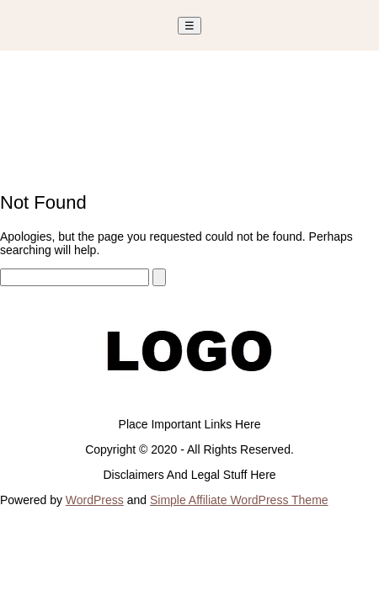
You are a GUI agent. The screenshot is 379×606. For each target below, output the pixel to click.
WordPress (95, 500)
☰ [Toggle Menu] (189, 25)
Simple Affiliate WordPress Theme (239, 500)
